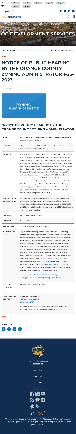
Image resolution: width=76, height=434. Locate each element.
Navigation (37, 370)
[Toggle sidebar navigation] (38, 50)
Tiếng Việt (60, 3)
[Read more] (7, 11)
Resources (37, 383)
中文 (27, 3)
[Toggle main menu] (74, 16)
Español (49, 3)
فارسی (16, 6)
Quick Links (37, 376)
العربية (27, 6)
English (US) (15, 3)
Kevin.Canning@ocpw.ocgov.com (32, 255)
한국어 (38, 3)
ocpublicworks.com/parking (47, 309)
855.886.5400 (38, 364)
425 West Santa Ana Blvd (29, 299)
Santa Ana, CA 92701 (27, 302)
